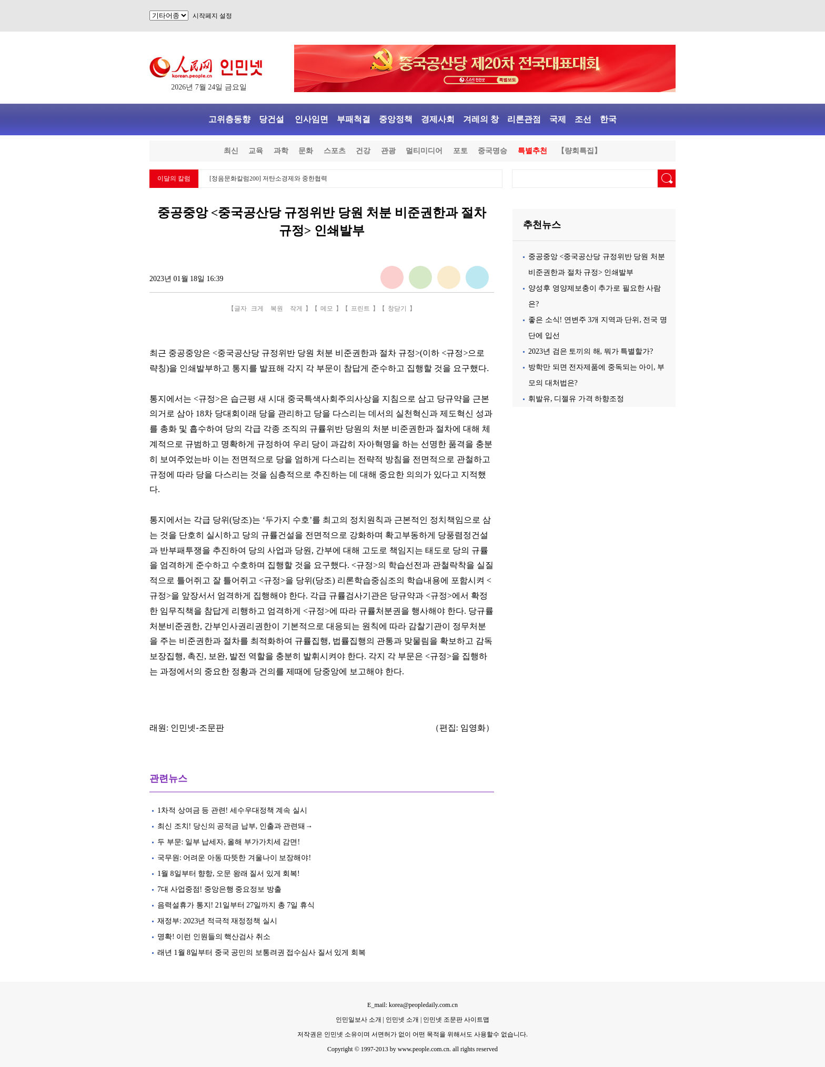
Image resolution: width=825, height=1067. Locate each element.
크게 (257, 308)
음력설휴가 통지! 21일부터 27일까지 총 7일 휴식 (236, 905)
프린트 (360, 308)
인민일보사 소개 (358, 1019)
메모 (326, 308)
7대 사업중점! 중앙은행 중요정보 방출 (219, 889)
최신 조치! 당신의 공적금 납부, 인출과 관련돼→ (235, 826)
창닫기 (397, 308)
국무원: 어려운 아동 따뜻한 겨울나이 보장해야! (235, 858)
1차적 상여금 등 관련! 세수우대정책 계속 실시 (232, 810)
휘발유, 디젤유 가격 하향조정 (576, 399)
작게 (296, 308)
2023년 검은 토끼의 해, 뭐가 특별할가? (590, 351)
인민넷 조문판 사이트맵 (456, 1019)
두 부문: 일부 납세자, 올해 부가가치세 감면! (228, 842)
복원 (276, 308)
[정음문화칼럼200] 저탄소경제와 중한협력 (268, 178)
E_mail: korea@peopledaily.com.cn (412, 1005)
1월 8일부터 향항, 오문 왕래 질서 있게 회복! (228, 873)
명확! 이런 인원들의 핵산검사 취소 (213, 937)
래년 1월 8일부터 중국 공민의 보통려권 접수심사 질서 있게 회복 (261, 952)
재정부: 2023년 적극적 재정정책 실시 (217, 921)
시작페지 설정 (212, 15)
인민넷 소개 (401, 1019)
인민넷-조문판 (197, 727)
